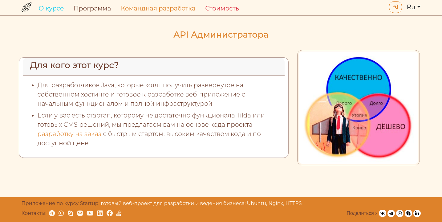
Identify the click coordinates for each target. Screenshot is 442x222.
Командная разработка (158, 8)
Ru (411, 7)
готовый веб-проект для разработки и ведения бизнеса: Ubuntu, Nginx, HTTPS (201, 203)
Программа (92, 8)
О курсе (51, 8)
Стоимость (222, 8)
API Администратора (221, 34)
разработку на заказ (70, 134)
